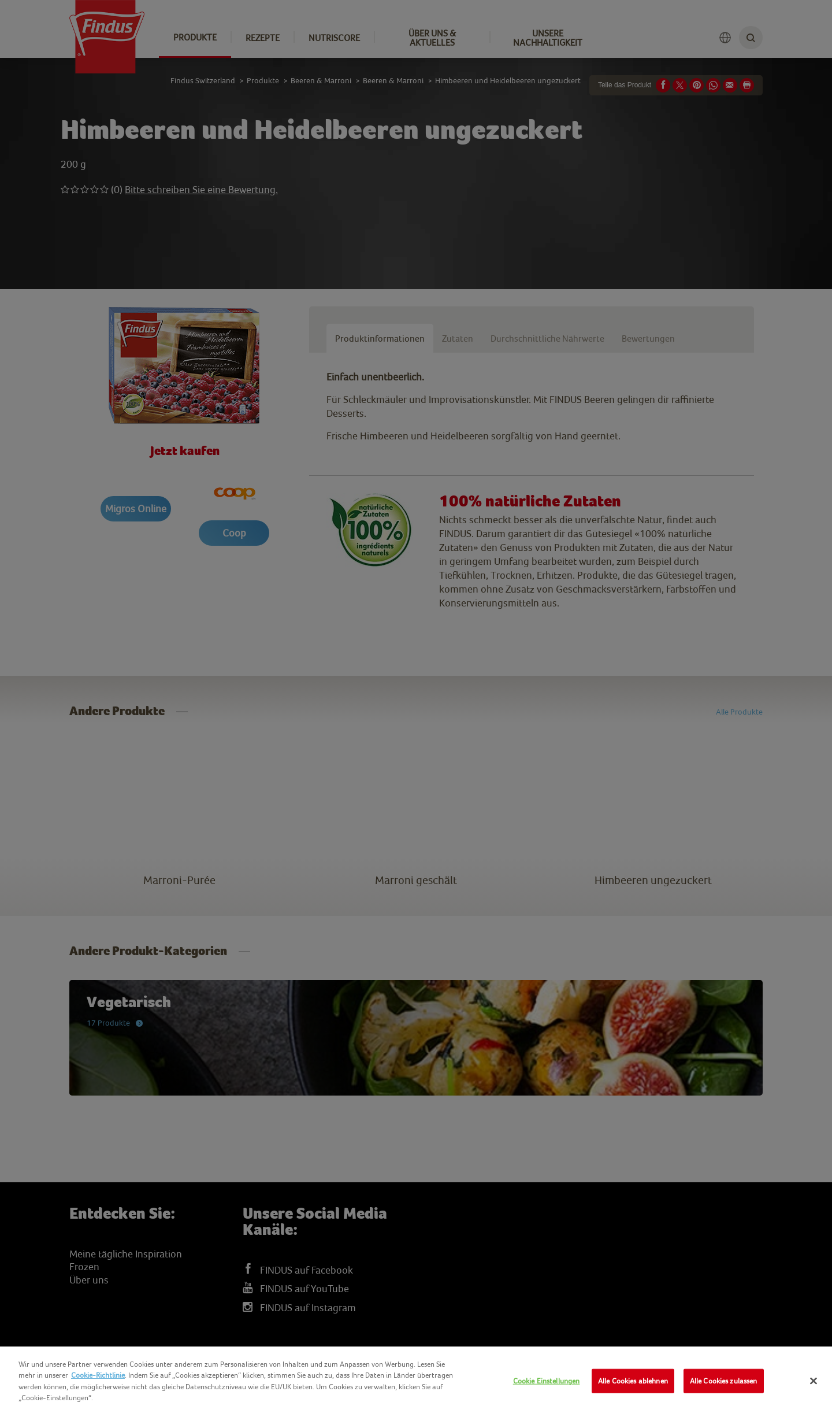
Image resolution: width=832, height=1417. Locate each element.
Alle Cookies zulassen (723, 1381)
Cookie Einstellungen (546, 1381)
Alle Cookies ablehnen (633, 1381)
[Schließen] (813, 1381)
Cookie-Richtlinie (98, 1375)
